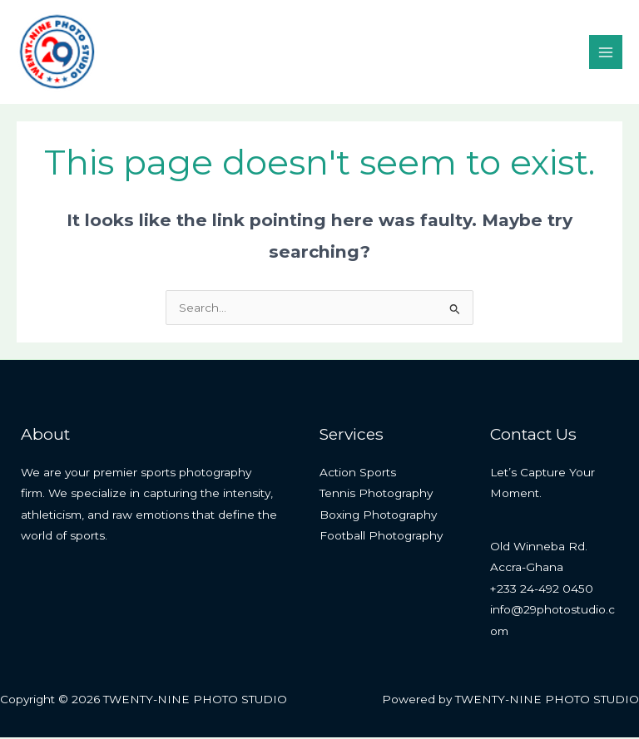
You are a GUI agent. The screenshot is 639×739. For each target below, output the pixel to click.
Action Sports (358, 473)
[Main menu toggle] (606, 53)
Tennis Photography (376, 495)
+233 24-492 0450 (541, 590)
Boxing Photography (378, 516)
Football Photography (381, 537)
